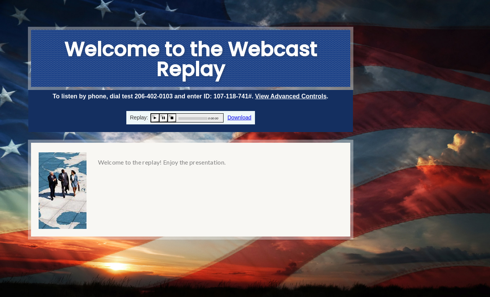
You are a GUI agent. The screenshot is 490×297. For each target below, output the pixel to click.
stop (172, 118)
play (155, 118)
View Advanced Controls (291, 96)
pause (163, 118)
